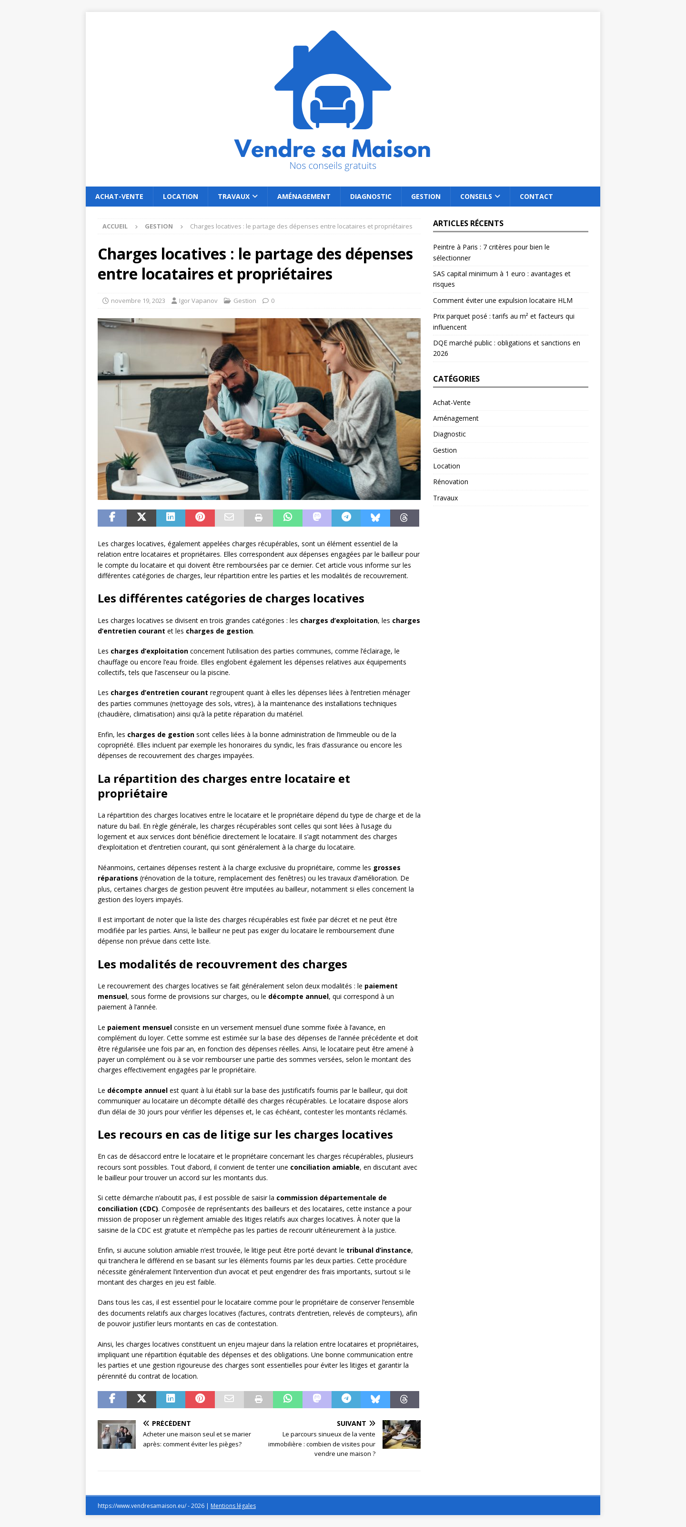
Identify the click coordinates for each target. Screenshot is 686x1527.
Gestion (426, 196)
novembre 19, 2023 (138, 300)
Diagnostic (371, 196)
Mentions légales (233, 1506)
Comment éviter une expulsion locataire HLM (503, 300)
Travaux (234, 196)
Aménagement (304, 196)
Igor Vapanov (198, 300)
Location (180, 196)
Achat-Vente (119, 196)
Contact (536, 196)
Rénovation (450, 481)
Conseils (476, 196)
